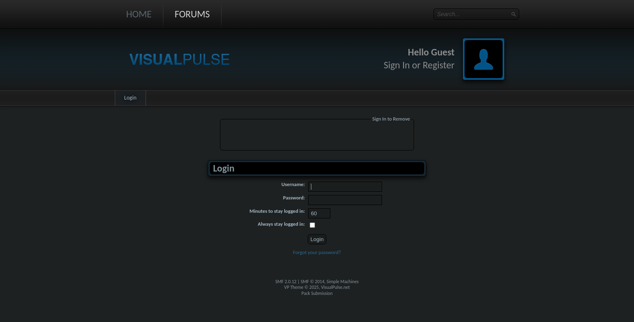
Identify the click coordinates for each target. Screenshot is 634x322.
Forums (192, 14)
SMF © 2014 (313, 281)
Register (438, 65)
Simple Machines (343, 281)
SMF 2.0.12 (285, 281)
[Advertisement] (317, 136)
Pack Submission (317, 293)
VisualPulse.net (335, 287)
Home (139, 14)
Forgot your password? (317, 252)
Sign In (397, 65)
